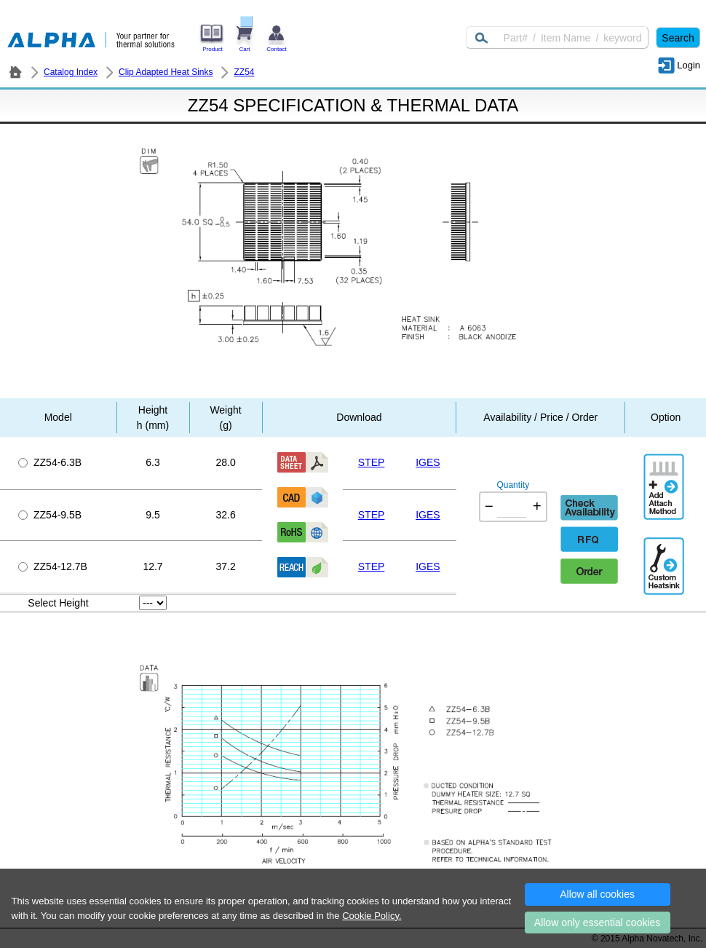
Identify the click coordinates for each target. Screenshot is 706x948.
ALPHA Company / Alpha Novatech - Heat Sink (15, 72)
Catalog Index (71, 72)
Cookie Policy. (371, 915)
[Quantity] (511, 507)
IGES (428, 462)
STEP (371, 462)
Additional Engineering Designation (665, 560)
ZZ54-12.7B (52, 566)
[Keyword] (557, 37)
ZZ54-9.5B (50, 515)
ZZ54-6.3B (50, 462)
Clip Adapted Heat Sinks (166, 72)
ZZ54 (244, 72)
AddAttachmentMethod (665, 476)
